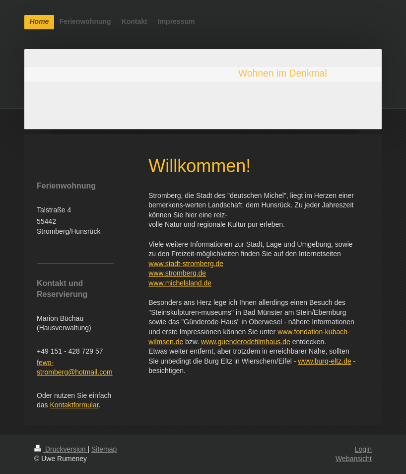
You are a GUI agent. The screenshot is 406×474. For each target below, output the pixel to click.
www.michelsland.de (179, 283)
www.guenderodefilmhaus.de (245, 342)
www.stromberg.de (177, 273)
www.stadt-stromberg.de (185, 264)
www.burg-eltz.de (324, 361)
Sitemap (104, 449)
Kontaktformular (74, 405)
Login (363, 449)
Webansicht (354, 459)
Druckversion (60, 449)
